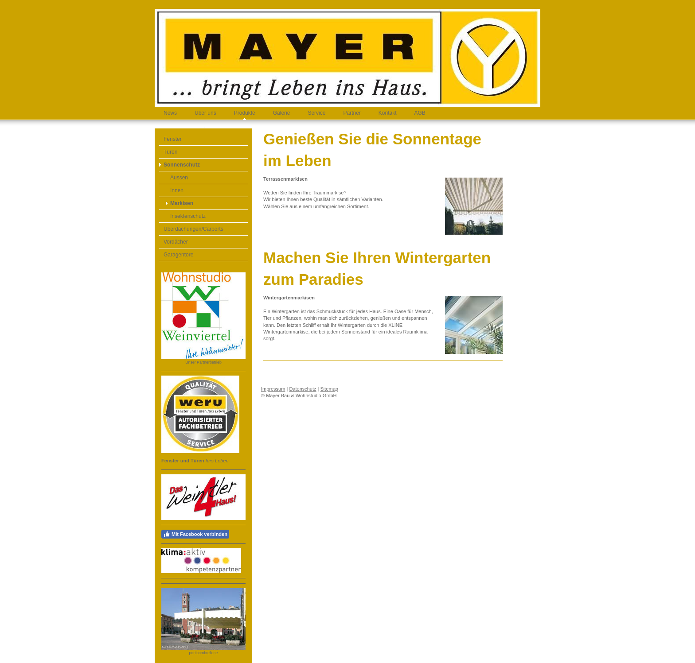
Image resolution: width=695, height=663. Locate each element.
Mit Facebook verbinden (195, 534)
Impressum (273, 389)
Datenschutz (302, 389)
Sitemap (329, 389)
